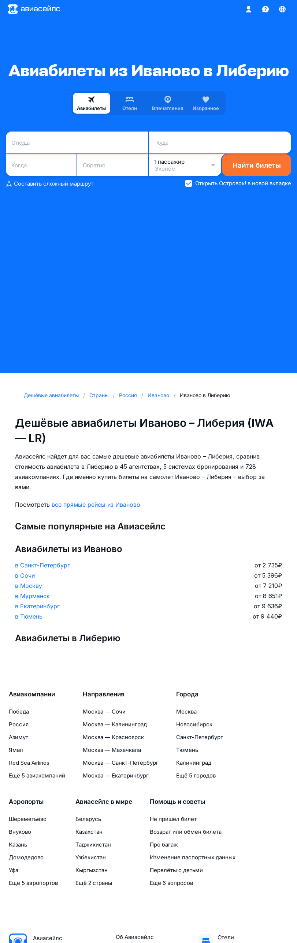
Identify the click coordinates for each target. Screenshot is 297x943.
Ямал (16, 749)
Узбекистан (90, 857)
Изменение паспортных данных (192, 857)
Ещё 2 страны (93, 882)
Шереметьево (28, 818)
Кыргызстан (91, 870)
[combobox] (77, 142)
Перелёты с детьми (176, 870)
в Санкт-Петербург (42, 565)
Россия (19, 724)
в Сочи (25, 575)
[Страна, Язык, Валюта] (282, 9)
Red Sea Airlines (29, 762)
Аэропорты (26, 801)
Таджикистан (93, 844)
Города (187, 694)
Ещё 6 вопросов (171, 882)
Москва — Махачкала (112, 749)
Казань (18, 844)
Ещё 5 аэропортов (33, 882)
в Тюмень (28, 616)
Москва (186, 711)
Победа (19, 711)
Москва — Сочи (104, 711)
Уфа (13, 870)
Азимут (18, 737)
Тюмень (187, 749)
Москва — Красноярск (113, 737)
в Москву (28, 585)
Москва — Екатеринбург (116, 775)
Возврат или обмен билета (186, 831)
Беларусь (88, 818)
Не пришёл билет (173, 818)
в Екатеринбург (37, 606)
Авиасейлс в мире (103, 801)
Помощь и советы (177, 801)
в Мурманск (32, 596)
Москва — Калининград (115, 724)
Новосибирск (194, 724)
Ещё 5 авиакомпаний (37, 775)
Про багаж (164, 844)
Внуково (20, 831)
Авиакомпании (32, 694)
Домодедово (26, 857)
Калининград (193, 762)
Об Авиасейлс (135, 937)
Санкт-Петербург (199, 737)
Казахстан (89, 831)
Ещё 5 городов (196, 775)
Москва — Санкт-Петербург (121, 762)
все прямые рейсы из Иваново (96, 504)
